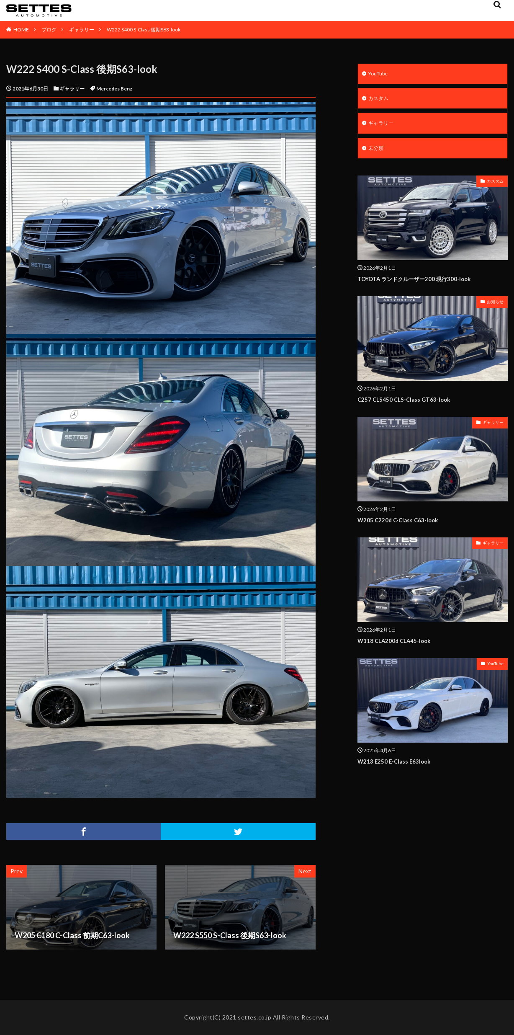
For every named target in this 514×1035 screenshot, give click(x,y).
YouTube (380, 74)
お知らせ (495, 306)
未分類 (377, 152)
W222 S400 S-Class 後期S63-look (143, 29)
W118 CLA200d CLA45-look (398, 644)
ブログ (49, 29)
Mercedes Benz (114, 88)
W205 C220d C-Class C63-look (402, 524)
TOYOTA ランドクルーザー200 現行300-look (421, 283)
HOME (21, 29)
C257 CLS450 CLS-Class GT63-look (408, 404)
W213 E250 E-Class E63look (398, 765)
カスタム (380, 100)
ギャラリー (81, 29)
